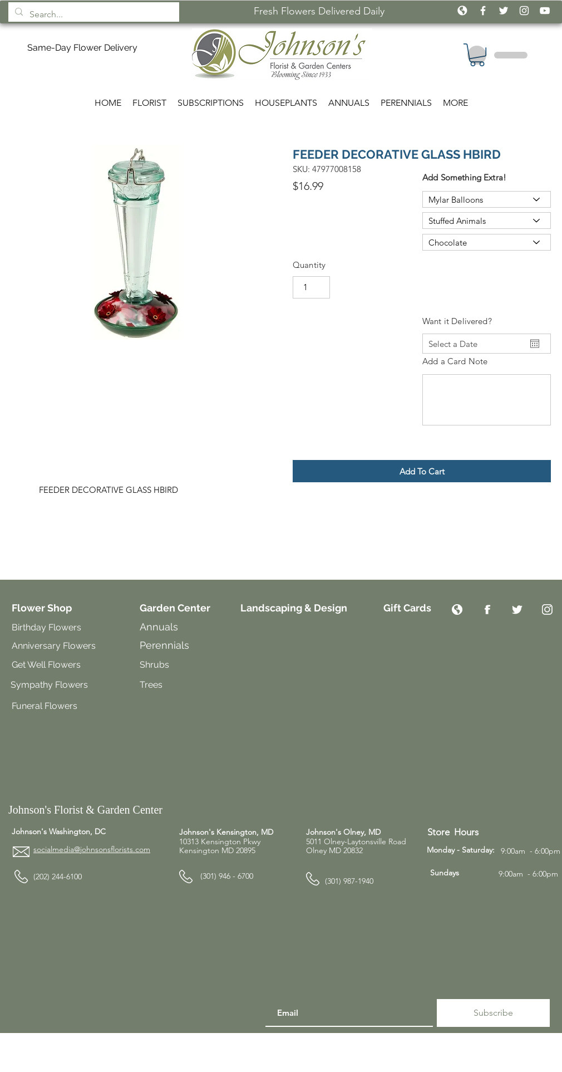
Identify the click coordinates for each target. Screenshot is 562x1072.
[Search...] (92, 14)
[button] (422, 471)
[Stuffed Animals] (486, 220)
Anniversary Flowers (54, 645)
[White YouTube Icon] (545, 10)
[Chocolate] (486, 242)
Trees (152, 684)
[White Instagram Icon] (524, 10)
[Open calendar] (534, 343)
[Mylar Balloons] (486, 199)
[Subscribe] (493, 1013)
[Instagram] (547, 609)
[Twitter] (517, 609)
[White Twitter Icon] (503, 10)
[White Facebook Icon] (483, 10)
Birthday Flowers (46, 627)
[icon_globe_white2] (462, 10)
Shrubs (154, 664)
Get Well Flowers (46, 664)
